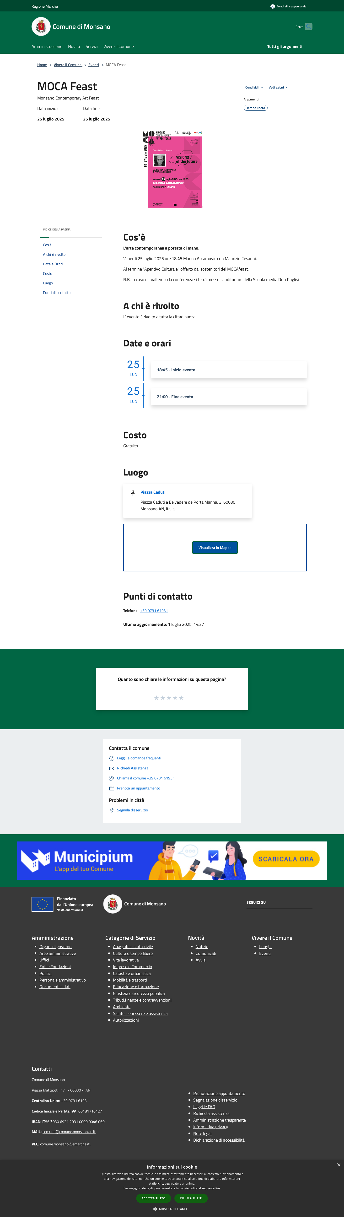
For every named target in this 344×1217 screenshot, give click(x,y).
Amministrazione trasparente (219, 1120)
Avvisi (201, 960)
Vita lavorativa (126, 960)
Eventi (93, 65)
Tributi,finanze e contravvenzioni (142, 1000)
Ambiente (121, 1006)
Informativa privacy (210, 1126)
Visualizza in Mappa (215, 547)
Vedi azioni (279, 87)
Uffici (44, 960)
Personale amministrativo (62, 980)
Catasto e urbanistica (132, 973)
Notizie (202, 946)
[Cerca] (306, 26)
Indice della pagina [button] (56, 229)
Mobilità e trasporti (130, 980)
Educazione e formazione (136, 986)
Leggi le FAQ (204, 1106)
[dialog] (172, 1188)
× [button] (338, 1165)
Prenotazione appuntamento (219, 1093)
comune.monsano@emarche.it (65, 1144)
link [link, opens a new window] (217, 1188)
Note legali (202, 1133)
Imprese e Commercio (132, 966)
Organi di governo (55, 946)
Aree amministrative (57, 953)
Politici (45, 973)
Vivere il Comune (68, 65)
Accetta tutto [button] (154, 1198)
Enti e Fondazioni (55, 966)
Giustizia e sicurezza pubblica (139, 993)
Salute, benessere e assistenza (140, 1013)
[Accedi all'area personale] (288, 6)
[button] (172, 1209)
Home (42, 65)
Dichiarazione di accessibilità (219, 1140)
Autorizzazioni (126, 1020)
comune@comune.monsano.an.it (69, 1131)
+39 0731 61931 (154, 610)
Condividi (255, 87)
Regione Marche (45, 6)
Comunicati (206, 953)
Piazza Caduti (153, 492)
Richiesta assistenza (211, 1113)
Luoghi (265, 946)
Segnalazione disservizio (215, 1100)
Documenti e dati (54, 986)
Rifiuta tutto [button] (191, 1198)
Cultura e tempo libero (133, 953)
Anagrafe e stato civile (133, 946)
